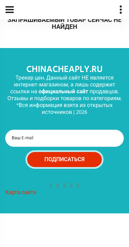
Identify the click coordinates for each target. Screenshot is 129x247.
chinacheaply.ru (64, 70)
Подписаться (64, 159)
